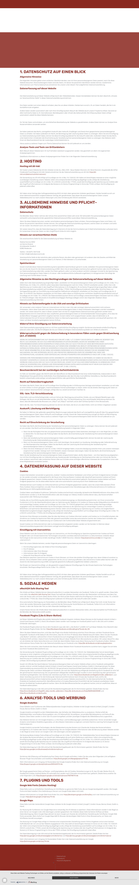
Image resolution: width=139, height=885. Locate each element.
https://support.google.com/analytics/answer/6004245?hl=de (41, 761)
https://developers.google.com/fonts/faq (78, 792)
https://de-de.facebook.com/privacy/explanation (95, 640)
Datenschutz (60, 855)
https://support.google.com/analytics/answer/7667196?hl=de (57, 773)
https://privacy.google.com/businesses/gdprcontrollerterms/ (41, 833)
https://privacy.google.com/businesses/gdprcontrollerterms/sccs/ (88, 833)
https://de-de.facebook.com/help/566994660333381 (83, 688)
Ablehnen (29, 879)
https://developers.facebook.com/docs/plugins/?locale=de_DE (68, 626)
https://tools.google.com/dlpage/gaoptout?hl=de (71, 756)
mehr (118, 879)
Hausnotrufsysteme (63, 860)
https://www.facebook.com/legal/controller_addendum (93, 672)
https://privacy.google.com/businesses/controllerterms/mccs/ (41, 746)
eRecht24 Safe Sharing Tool (40, 591)
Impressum (60, 858)
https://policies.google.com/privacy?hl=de (40, 794)
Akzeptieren (74, 879)
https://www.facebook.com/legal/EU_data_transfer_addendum (42, 688)
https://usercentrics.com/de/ (91, 535)
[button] (63, 862)
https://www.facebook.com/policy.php (33, 690)
